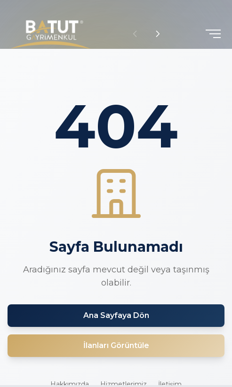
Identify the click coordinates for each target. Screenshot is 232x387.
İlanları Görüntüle (116, 345)
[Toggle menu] (213, 34)
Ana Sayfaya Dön (116, 315)
